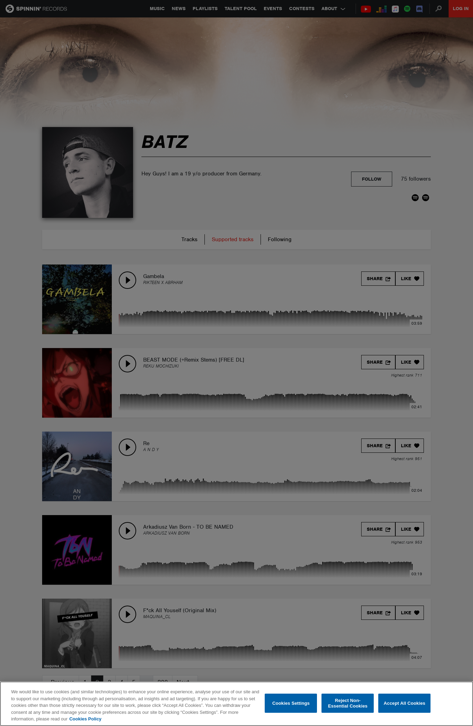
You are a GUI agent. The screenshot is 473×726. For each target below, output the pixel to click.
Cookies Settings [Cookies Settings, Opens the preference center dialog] (291, 703)
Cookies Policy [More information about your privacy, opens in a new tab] (85, 718)
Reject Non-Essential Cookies (347, 703)
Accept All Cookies (405, 703)
